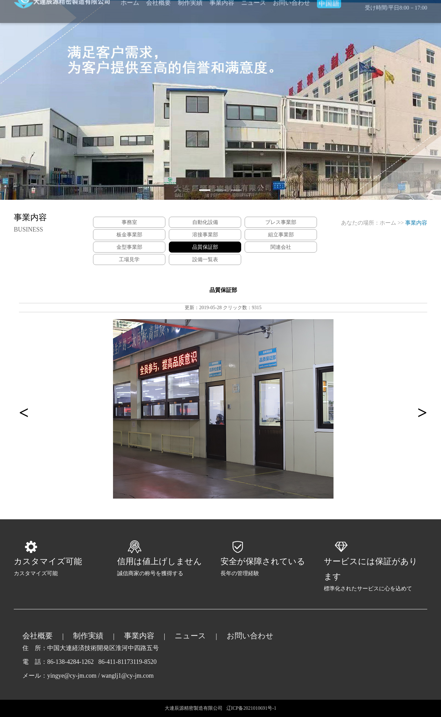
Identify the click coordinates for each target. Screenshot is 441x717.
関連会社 (280, 247)
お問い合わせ (250, 635)
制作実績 (88, 635)
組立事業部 (281, 234)
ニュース (190, 635)
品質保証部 (205, 247)
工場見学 (129, 259)
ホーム (388, 223)
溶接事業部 (205, 234)
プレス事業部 (280, 222)
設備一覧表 (205, 259)
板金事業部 (129, 234)
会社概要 (37, 635)
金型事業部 (129, 247)
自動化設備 (205, 222)
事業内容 (139, 635)
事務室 (129, 222)
